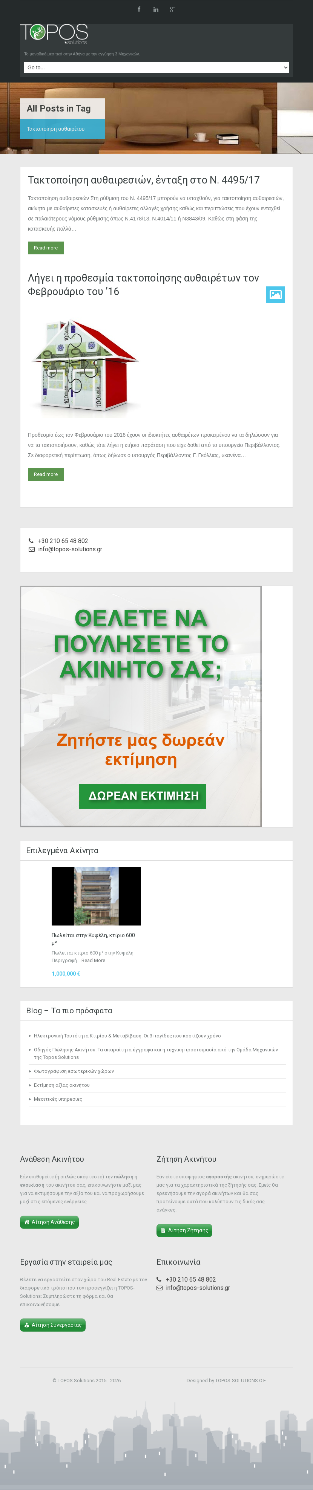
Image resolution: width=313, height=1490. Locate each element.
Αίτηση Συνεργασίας (57, 1325)
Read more (46, 248)
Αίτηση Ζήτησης (188, 1230)
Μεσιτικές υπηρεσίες (58, 1099)
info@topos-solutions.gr (70, 549)
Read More (93, 960)
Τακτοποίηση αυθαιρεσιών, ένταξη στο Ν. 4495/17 (144, 180)
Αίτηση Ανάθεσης (53, 1222)
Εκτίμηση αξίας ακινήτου (62, 1085)
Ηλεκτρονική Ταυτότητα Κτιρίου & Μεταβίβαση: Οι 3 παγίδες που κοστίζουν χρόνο (127, 1036)
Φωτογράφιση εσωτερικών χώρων (74, 1071)
